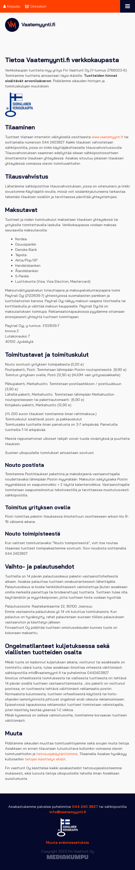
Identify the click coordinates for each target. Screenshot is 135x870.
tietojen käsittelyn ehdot (45, 759)
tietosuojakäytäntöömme (57, 754)
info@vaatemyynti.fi (67, 812)
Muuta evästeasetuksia (67, 842)
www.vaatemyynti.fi (107, 137)
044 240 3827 (85, 806)
